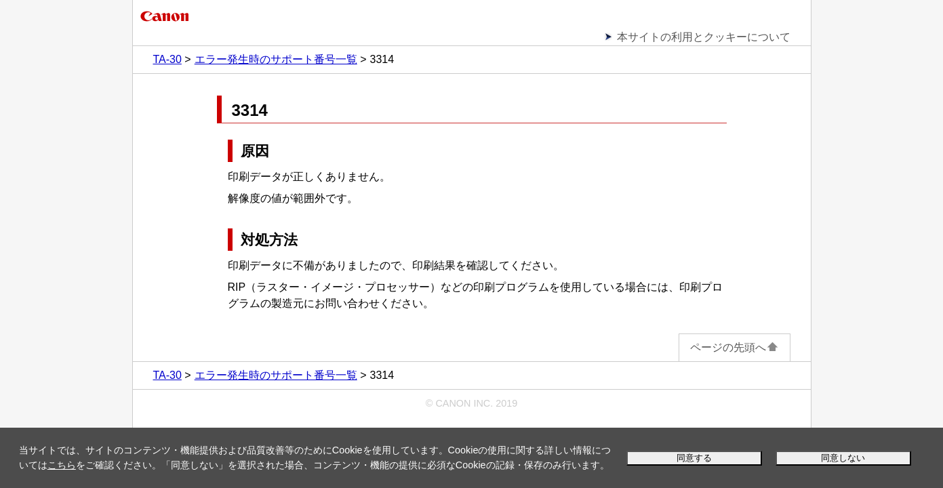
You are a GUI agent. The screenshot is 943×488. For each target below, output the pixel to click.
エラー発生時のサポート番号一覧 (276, 59)
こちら (61, 465)
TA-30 (167, 59)
